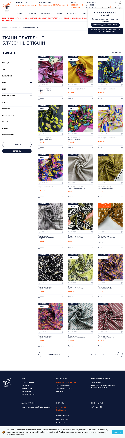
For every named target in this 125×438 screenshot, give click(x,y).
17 (115, 355)
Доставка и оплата (64, 389)
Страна (5, 102)
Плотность (8, 115)
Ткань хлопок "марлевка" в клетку (46, 237)
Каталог (19, 13)
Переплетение (8, 135)
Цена (5, 63)
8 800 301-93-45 (77, 5)
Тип (3, 69)
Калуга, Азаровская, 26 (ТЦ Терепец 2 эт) (53, 5)
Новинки (32, 13)
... (111, 355)
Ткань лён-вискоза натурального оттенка (77, 188)
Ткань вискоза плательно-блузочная (106, 237)
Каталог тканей (28, 383)
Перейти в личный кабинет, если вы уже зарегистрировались (105, 31)
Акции (59, 13)
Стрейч (5, 128)
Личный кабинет (63, 386)
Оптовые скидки (28, 395)
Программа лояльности (66, 383)
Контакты (60, 392)
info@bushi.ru (75, 7)
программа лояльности (26, 5)
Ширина (6, 109)
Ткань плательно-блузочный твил (45, 90)
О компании (72, 13)
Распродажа (46, 13)
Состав (5, 122)
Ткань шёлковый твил (76, 89)
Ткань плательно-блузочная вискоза (46, 139)
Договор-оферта (97, 383)
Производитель (8, 95)
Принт (4, 82)
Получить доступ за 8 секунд (105, 25)
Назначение (7, 76)
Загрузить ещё (54, 355)
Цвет (4, 89)
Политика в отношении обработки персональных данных (103, 387)
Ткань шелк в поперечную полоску (76, 337)
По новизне (116, 52)
